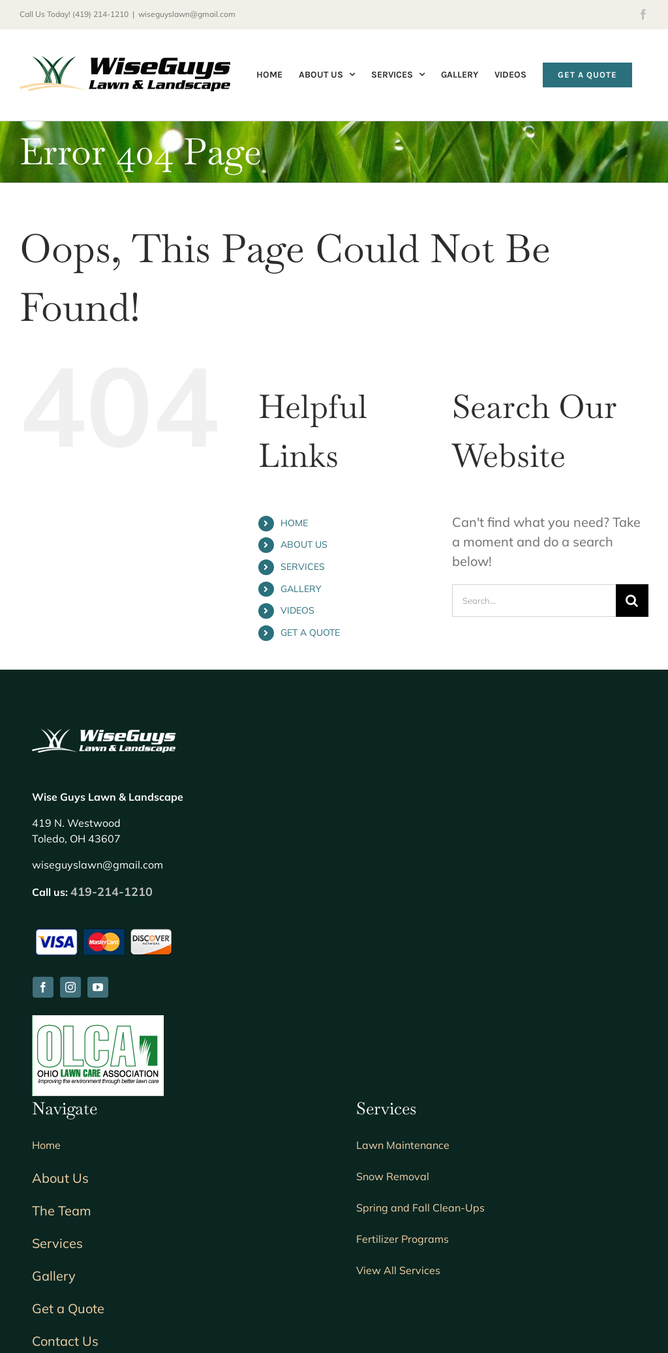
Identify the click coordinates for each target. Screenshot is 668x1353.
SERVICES (303, 566)
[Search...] (534, 600)
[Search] (632, 600)
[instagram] (70, 987)
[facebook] (43, 987)
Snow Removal (392, 1176)
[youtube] (97, 987)
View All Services (398, 1270)
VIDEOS (297, 610)
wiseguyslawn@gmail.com (186, 14)
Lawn (402, 1145)
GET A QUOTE (310, 632)
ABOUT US (304, 544)
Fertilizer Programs (402, 1238)
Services (57, 1243)
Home (46, 1145)
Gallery (54, 1276)
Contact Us (65, 1341)
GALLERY (301, 589)
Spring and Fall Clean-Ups (420, 1207)
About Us (60, 1178)
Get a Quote (68, 1308)
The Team (61, 1210)
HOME (294, 523)
